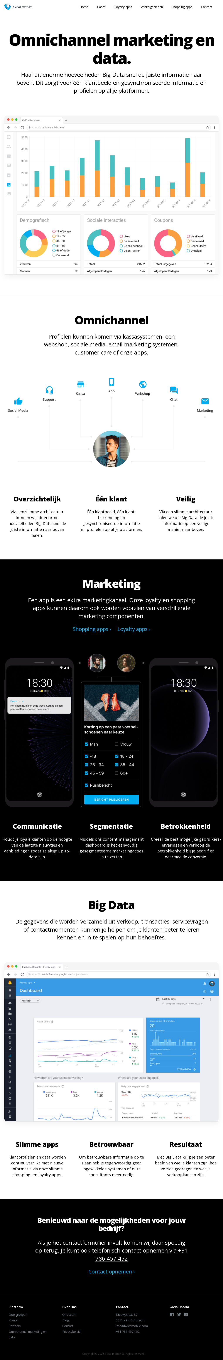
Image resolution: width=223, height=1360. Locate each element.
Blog (65, 1320)
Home (84, 7)
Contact (206, 7)
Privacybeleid (71, 1331)
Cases (101, 7)
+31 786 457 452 (128, 1331)
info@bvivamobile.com (132, 1326)
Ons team (69, 1314)
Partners (15, 1326)
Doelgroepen (18, 1314)
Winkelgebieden (152, 7)
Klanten (14, 1320)
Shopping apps (182, 7)
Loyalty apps (123, 7)
